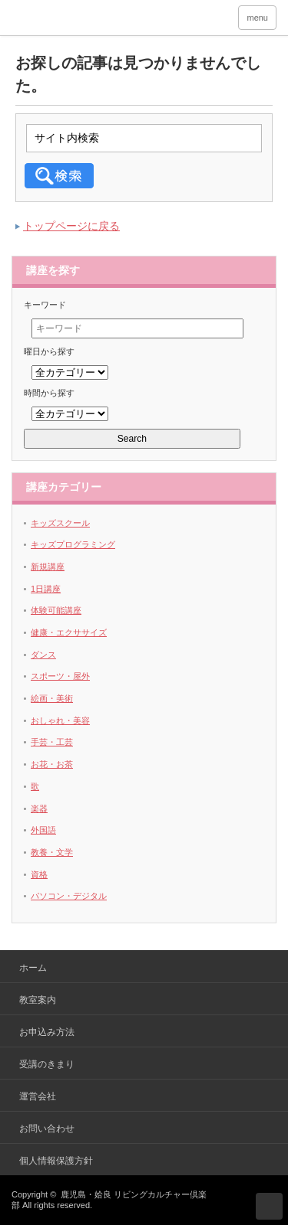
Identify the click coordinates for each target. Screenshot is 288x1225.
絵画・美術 (52, 698)
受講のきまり (46, 1064)
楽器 (39, 808)
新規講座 (48, 566)
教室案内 (37, 1000)
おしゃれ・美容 (60, 720)
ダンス (43, 654)
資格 (39, 874)
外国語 (43, 830)
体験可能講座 (56, 610)
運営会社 (37, 1096)
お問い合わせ (46, 1128)
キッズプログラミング (73, 544)
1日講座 (46, 588)
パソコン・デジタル (69, 895)
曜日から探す (49, 351)
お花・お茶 (52, 764)
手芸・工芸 (52, 741)
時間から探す (49, 392)
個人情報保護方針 (56, 1160)
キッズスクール (60, 523)
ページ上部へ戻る (269, 1206)
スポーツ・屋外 (60, 676)
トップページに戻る (71, 226)
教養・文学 (52, 852)
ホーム (33, 967)
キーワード (45, 304)
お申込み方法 (46, 1032)
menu (257, 17)
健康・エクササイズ (69, 632)
